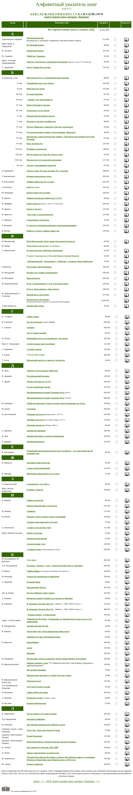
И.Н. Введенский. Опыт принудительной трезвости (51, 241)
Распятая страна (35, 698)
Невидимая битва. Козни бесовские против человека (51, 742)
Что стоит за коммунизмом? (40, 214)
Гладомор (31, 409)
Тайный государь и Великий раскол (43, 637)
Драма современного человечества (43, 753)
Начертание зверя (35, 306)
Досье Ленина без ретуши (38, 67)
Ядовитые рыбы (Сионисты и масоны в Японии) (50, 598)
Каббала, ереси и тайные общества (43, 231)
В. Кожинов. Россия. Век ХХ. (40, 604)
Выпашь (31, 653)
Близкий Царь (33, 582)
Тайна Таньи (33, 316)
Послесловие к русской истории (42, 714)
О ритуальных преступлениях (41, 344)
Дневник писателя (35, 414)
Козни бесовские (34, 736)
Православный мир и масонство (42, 506)
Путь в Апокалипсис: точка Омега (43, 289)
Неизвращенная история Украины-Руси (45, 392)
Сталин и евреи (34, 349)
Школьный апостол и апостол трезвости (46, 360)
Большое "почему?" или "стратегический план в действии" (55, 565)
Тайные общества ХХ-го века (40, 182)
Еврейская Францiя (36, 430)
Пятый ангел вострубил (38, 295)
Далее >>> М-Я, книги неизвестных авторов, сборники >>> (66, 781)
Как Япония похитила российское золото (46, 724)
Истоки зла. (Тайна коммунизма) (42, 272)
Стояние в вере (34, 549)
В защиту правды (35, 489)
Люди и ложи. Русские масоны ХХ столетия (47, 171)
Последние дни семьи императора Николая (48, 631)
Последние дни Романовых (39, 267)
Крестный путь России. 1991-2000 (42, 747)
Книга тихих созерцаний (54, 516)
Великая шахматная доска (39, 176)
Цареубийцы (33, 642)
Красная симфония (36, 719)
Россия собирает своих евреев (41, 593)
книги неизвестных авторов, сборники (66, 17)
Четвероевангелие (35, 38)
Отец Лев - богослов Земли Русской (43, 730)
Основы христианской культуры (42, 522)
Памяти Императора (36, 703)
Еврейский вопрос (35, 50)
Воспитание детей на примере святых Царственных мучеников (56, 658)
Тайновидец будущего (37, 619)
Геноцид (31, 327)
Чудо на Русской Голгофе (38, 687)
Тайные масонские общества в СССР (44, 198)
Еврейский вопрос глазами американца (45, 436)
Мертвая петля (34, 681)
